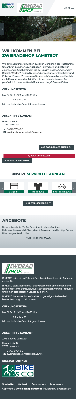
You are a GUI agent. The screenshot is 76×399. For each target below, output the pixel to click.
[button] (69, 8)
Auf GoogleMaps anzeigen (56, 147)
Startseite (7, 384)
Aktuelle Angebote (17, 160)
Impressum (56, 384)
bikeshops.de (63, 388)
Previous (2, 29)
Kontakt (22, 384)
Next (74, 29)
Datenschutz (38, 384)
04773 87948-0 (15, 129)
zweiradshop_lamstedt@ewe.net (24, 132)
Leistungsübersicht (38, 203)
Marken (16, 73)
